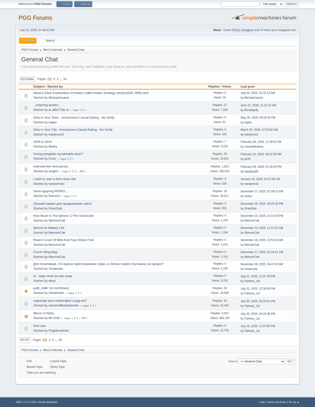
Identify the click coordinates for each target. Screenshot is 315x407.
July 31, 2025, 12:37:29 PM (258, 276)
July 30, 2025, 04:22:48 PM (258, 313)
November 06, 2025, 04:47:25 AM (262, 264)
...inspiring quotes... (47, 105)
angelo (53, 171)
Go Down (26, 79)
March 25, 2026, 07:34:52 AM (259, 129)
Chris (52, 158)
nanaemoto (56, 183)
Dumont (54, 196)
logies (53, 122)
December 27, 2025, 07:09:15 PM (262, 191)
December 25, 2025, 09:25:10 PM (262, 203)
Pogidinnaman (59, 330)
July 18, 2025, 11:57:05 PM (258, 326)
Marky (53, 146)
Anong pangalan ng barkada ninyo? (58, 154)
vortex (248, 196)
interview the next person (50, 166)
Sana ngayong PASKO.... (50, 191)
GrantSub (55, 208)
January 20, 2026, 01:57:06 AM (260, 179)
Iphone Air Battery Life (48, 228)
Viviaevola (56, 268)
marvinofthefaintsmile (63, 305)
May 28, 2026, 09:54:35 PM (258, 117)
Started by (55, 86)
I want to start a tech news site (54, 179)
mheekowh (56, 293)
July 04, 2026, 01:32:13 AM (258, 93)
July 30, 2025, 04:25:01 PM (258, 301)
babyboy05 (251, 171)
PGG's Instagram (243, 30)
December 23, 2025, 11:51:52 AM (262, 228)
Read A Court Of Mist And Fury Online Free (63, 240)
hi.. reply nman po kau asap (52, 276)
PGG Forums (35, 17)
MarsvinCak (57, 220)
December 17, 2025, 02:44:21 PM (262, 252)
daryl (52, 280)
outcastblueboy (254, 146)
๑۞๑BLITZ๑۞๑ (58, 109)
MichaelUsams (59, 97)
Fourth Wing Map (45, 252)
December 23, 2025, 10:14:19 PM (262, 215)
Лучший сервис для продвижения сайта (62, 203)
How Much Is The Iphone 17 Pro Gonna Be (63, 215)
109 (82, 171)
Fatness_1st (252, 281)
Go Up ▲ (294, 402)
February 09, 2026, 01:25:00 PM (261, 166)
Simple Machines (48, 402)
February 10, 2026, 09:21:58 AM (261, 154)
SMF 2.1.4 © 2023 (26, 402)
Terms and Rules (276, 402)
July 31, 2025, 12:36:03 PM (258, 288)
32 (65, 79)
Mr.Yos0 (54, 318)
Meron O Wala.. (44, 313)
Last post (250, 86)
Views (226, 86)
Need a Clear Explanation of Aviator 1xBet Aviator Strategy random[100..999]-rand (90, 93)
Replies (213, 86)
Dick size (39, 326)
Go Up (24, 339)
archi (247, 159)
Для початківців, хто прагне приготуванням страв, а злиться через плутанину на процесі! (98, 264)
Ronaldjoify (251, 110)
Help (262, 402)
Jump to (232, 361)
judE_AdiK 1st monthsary (51, 288)
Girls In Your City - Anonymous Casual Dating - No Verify (72, 129)
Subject (39, 86)
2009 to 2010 (42, 141)
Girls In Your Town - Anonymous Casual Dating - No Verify (73, 117)
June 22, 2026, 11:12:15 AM (258, 105)
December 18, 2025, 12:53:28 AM (262, 240)
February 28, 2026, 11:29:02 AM (261, 141)
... (61, 79)
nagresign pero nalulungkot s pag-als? (60, 300)
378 (84, 318)
